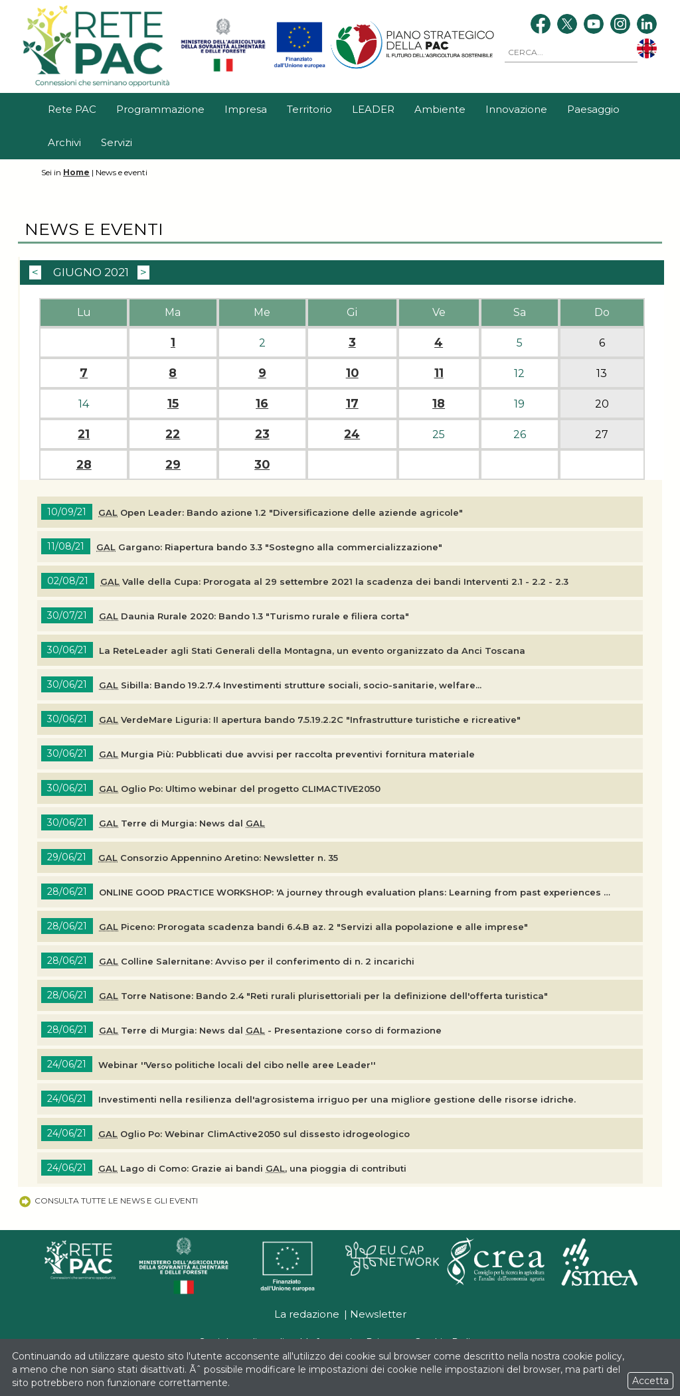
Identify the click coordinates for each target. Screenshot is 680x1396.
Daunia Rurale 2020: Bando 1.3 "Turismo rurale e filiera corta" (254, 616)
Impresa (245, 109)
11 (439, 373)
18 (438, 404)
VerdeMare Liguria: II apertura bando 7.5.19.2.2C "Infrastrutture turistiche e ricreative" (310, 719)
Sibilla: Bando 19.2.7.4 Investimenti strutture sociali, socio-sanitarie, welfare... (290, 685)
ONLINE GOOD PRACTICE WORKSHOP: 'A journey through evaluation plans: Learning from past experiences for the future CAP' (356, 892)
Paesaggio (593, 109)
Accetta (650, 1381)
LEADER (373, 109)
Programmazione (160, 109)
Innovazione (516, 109)
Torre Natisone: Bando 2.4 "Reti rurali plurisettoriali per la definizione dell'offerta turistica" (323, 995)
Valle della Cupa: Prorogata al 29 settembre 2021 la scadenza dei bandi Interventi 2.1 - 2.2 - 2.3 (334, 581)
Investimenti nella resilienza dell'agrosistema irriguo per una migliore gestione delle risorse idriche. (337, 1099)
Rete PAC (72, 109)
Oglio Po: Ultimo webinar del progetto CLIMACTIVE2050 (240, 788)
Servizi (116, 142)
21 (84, 434)
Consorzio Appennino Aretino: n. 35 (218, 857)
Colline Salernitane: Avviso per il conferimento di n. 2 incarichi (256, 961)
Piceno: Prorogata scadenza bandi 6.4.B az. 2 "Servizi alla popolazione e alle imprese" (313, 926)
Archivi (64, 142)
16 (262, 404)
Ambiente (440, 109)
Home (76, 172)
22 (172, 434)
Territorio (309, 109)
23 (262, 434)
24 (352, 434)
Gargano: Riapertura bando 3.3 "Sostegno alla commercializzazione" (269, 547)
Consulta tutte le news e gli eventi (108, 1200)
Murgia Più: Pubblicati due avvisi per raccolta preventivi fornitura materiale (287, 754)
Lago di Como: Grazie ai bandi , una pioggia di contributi (252, 1168)
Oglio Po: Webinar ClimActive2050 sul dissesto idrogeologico (254, 1133)
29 (173, 465)
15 (173, 404)
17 (352, 404)
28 (84, 465)
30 (262, 465)
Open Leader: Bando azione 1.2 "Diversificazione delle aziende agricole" (280, 512)
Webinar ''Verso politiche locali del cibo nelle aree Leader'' (236, 1064)
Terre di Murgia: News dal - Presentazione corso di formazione (270, 1030)
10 (352, 373)
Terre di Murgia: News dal (182, 823)
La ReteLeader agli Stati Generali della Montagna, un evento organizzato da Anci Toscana (312, 650)
